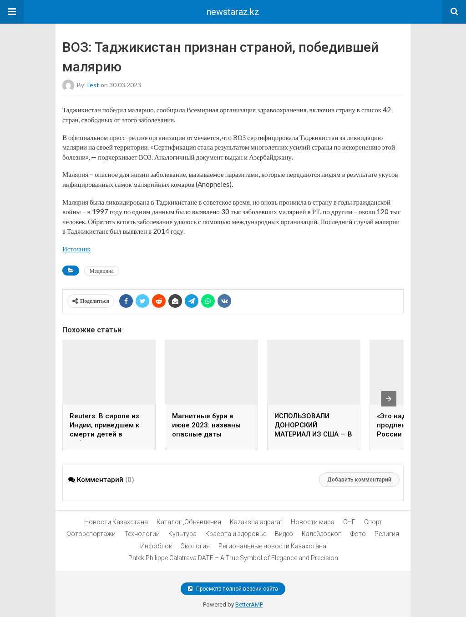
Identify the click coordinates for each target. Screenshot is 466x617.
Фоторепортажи (91, 533)
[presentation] (388, 398)
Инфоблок (156, 546)
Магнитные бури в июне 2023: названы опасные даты (206, 425)
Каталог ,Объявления (189, 522)
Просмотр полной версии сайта (233, 589)
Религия (387, 533)
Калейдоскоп (322, 533)
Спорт (373, 522)
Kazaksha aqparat (256, 522)
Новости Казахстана (116, 522)
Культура (182, 533)
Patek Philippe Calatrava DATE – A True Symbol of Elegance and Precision (233, 558)
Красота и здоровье (235, 533)
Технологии (142, 533)
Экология (195, 546)
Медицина (102, 270)
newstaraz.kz (233, 11)
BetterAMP (249, 604)
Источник (76, 249)
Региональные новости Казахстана (272, 546)
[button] (12, 12)
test (92, 85)
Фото (358, 533)
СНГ (349, 522)
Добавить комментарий (359, 480)
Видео (284, 533)
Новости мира (312, 522)
